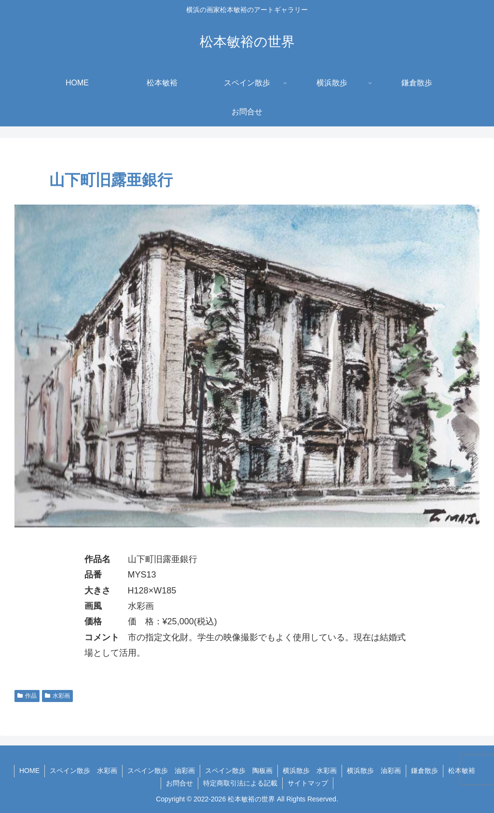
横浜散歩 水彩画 (310, 770)
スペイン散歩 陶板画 (239, 770)
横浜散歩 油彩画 (374, 770)
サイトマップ (308, 783)
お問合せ (179, 783)
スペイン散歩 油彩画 (161, 770)
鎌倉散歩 (424, 770)
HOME (29, 770)
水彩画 (57, 695)
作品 (27, 695)
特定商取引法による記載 (240, 783)
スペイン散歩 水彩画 (83, 770)
